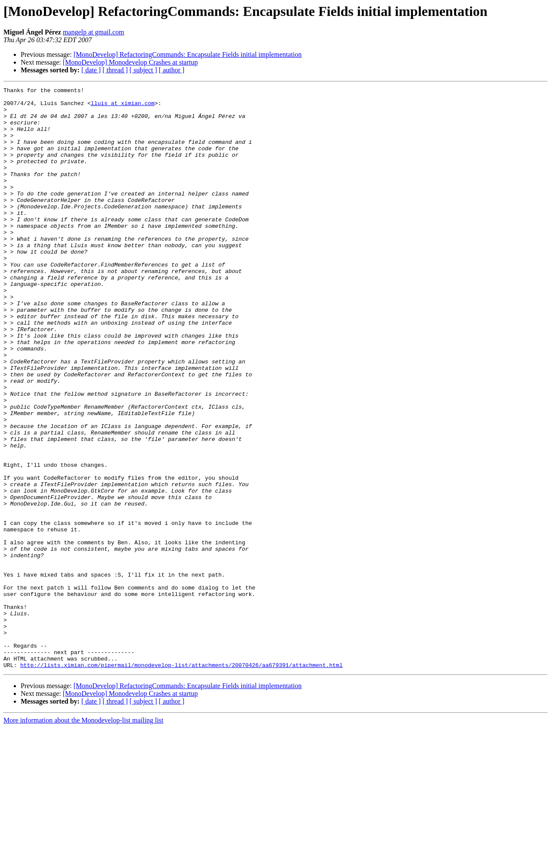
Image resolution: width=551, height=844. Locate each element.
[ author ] (172, 70)
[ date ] (91, 70)
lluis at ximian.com (123, 107)
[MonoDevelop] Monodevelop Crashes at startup (130, 62)
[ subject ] (143, 70)
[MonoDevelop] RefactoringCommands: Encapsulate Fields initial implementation (188, 54)
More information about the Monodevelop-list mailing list (83, 836)
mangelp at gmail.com (93, 32)
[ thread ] (115, 70)
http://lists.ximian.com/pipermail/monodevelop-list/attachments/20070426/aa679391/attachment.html (181, 781)
